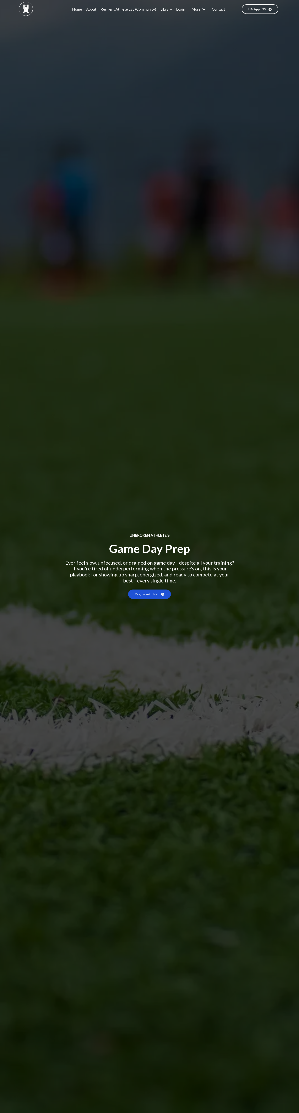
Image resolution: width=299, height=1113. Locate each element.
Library (166, 9)
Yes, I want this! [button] (149, 594)
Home (77, 9)
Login (180, 9)
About (91, 9)
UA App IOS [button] (260, 9)
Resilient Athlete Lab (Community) (128, 9)
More (198, 9)
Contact (218, 9)
